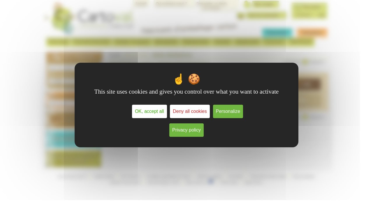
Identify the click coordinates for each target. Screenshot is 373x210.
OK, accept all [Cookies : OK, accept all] (149, 111)
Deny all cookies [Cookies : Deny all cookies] (190, 111)
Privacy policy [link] (186, 129)
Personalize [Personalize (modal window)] (228, 111)
